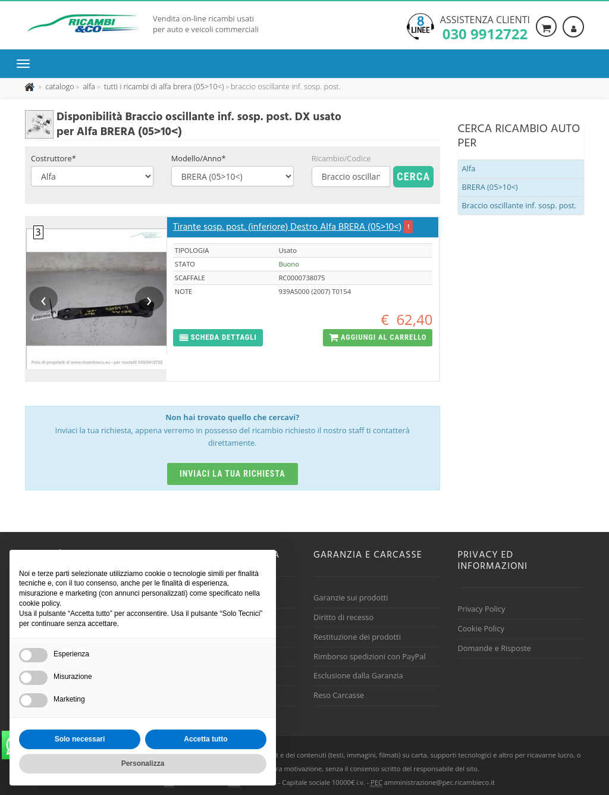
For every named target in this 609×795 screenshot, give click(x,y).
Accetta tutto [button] (205, 739)
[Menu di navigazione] (26, 63)
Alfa (469, 168)
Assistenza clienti (485, 26)
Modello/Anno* (198, 158)
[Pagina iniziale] (30, 86)
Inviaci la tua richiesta (232, 473)
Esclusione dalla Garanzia (358, 675)
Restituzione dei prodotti (357, 636)
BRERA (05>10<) (490, 186)
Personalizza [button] (143, 763)
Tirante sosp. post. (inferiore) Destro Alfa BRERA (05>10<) (287, 227)
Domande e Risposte (494, 648)
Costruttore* (53, 158)
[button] (218, 337)
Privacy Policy (482, 608)
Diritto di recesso (343, 617)
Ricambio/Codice (341, 158)
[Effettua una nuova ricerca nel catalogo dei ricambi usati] (58, 86)
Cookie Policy (481, 628)
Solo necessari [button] (80, 739)
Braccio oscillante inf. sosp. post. (519, 205)
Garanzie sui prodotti (350, 597)
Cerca (413, 176)
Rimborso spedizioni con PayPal (369, 656)
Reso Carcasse (338, 695)
